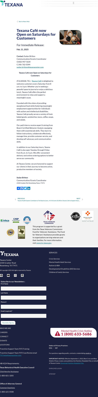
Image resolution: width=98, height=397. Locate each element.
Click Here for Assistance (9, 372)
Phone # (3, 302)
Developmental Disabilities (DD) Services (64, 269)
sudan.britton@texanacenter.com (30, 67)
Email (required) (7, 311)
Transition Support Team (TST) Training (14, 349)
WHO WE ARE (5, 328)
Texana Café (36, 81)
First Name (4, 284)
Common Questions (7, 388)
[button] (73, 3)
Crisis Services (54, 259)
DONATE (3, 341)
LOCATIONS (5, 345)
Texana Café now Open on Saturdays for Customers (36, 34)
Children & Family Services (59, 272)
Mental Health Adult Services (60, 262)
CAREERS (3, 332)
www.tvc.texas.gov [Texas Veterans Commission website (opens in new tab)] (43, 243)
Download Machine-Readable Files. (72, 363)
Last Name (4, 293)
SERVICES (53, 252)
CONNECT (4, 336)
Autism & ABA (54, 266)
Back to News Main (24, 21)
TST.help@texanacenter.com (10, 355)
